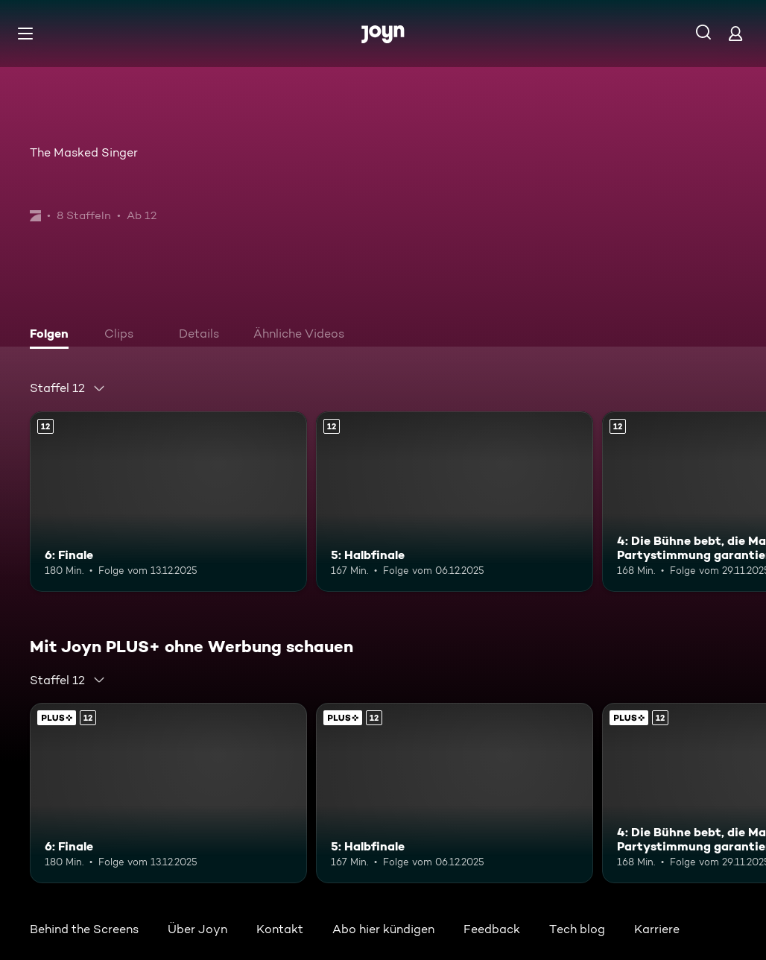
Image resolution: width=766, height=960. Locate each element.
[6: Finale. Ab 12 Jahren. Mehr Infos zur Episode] (168, 501)
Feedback (491, 929)
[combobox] (67, 388)
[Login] (735, 33)
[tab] (53, 335)
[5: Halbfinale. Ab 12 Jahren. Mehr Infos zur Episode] (454, 501)
